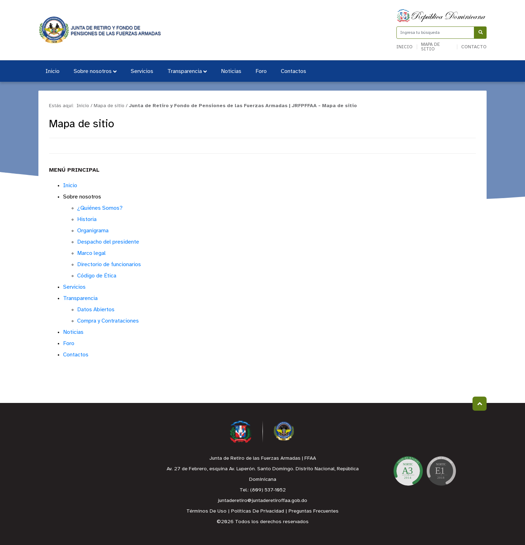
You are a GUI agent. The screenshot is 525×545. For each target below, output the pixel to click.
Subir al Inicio (479, 404)
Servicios (142, 71)
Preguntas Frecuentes (314, 511)
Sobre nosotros (95, 71)
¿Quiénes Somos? (100, 208)
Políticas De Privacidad (257, 511)
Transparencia (187, 71)
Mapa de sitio (430, 46)
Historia (87, 219)
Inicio (404, 47)
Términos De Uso (206, 511)
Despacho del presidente (108, 242)
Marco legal (91, 253)
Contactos (293, 71)
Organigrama (93, 231)
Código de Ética (96, 276)
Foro (261, 71)
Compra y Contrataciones (108, 321)
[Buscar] (480, 32)
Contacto (474, 47)
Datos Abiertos (96, 310)
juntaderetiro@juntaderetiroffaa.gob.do (262, 500)
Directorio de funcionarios (109, 265)
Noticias (231, 71)
